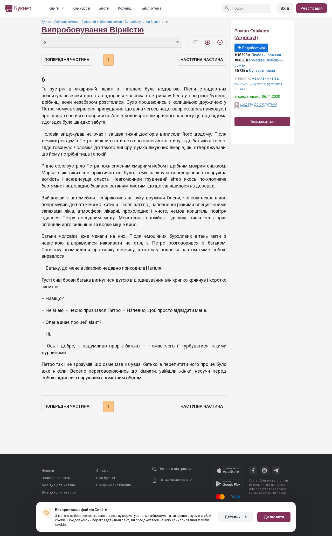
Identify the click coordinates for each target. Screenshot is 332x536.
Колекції (125, 8)
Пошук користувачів (113, 485)
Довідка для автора (59, 492)
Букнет (46, 22)
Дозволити (274, 517)
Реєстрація (311, 8)
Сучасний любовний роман (101, 22)
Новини (48, 470)
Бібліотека (152, 8)
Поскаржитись (262, 122)
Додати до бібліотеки (258, 104)
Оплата (102, 470)
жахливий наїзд (265, 78)
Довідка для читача (58, 485)
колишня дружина (250, 83)
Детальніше (236, 517)
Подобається (251, 48)
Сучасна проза (262, 70)
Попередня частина (66, 59)
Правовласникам (56, 478)
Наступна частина (202, 59)
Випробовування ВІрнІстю (144, 22)
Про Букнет (105, 478)
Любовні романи (66, 22)
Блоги (104, 8)
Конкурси (81, 8)
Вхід (285, 8)
